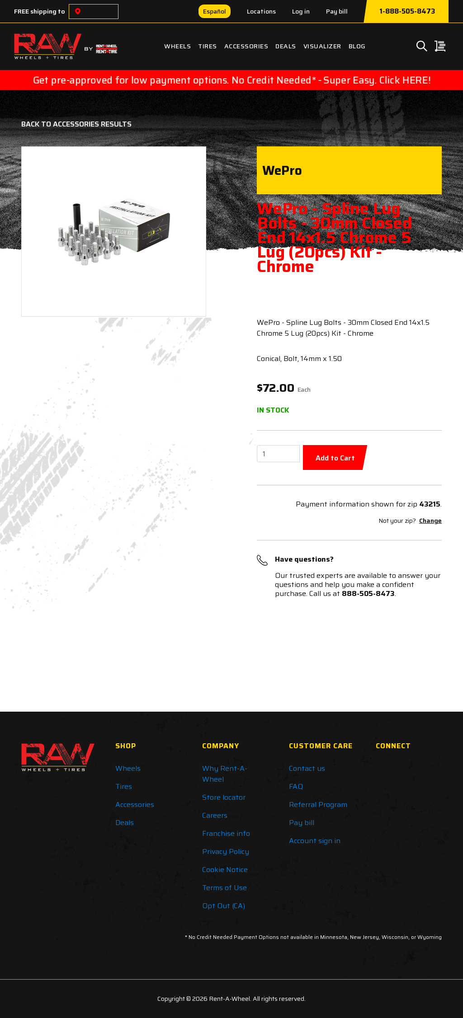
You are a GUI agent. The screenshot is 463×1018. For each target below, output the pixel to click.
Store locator (224, 797)
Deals (285, 46)
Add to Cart (335, 458)
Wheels (177, 46)
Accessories (246, 46)
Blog (357, 46)
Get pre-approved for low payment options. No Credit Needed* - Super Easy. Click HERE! (232, 79)
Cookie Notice (225, 869)
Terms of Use (224, 887)
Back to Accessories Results (76, 124)
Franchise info (226, 833)
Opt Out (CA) (223, 905)
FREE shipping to (39, 11)
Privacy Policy (225, 851)
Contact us (307, 768)
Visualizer (322, 46)
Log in (301, 11)
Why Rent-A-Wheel (224, 774)
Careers (214, 815)
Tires (207, 46)
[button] (43, 231)
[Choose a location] (78, 12)
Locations (261, 11)
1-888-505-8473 (407, 11)
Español (214, 11)
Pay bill (337, 11)
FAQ (296, 786)
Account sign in (314, 840)
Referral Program (318, 804)
